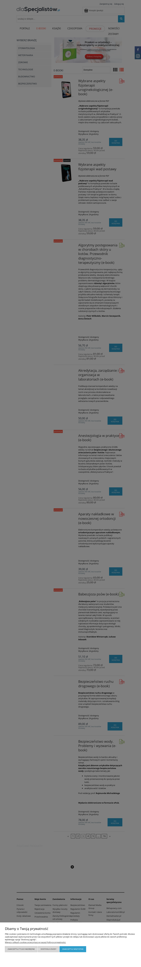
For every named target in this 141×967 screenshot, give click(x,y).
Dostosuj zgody (48, 949)
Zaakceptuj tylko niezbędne (21, 949)
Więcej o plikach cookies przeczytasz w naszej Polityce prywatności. (35, 942)
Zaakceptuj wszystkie (73, 949)
